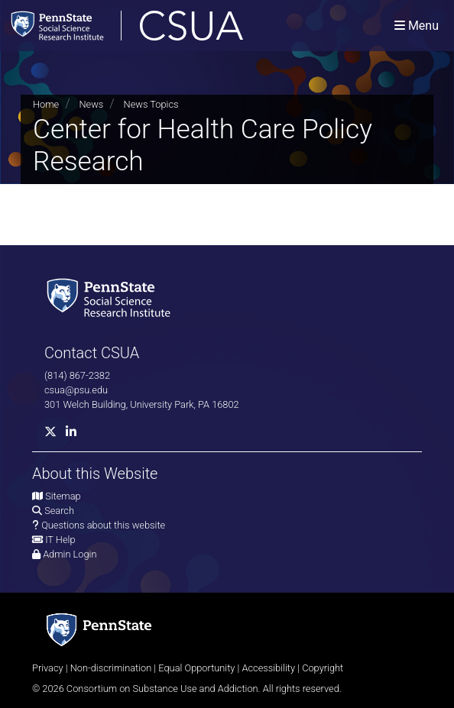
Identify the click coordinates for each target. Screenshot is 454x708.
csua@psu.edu (76, 390)
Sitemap (62, 496)
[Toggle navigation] (416, 25)
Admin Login (69, 554)
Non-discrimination (111, 668)
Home (46, 104)
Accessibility (268, 668)
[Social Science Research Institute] (111, 296)
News (91, 104)
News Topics (151, 104)
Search (59, 510)
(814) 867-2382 (77, 375)
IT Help (60, 539)
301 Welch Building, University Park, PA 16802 (141, 404)
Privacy (47, 668)
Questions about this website (103, 525)
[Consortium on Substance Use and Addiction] (176, 25)
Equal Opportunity (196, 668)
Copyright (322, 668)
